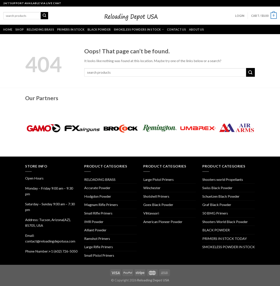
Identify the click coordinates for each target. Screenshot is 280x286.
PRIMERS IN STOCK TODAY (224, 238)
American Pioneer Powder (162, 222)
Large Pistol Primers (158, 179)
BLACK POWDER (99, 29)
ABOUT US (196, 29)
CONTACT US (176, 29)
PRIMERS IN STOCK (70, 29)
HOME (7, 29)
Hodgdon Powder (97, 196)
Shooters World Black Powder (225, 222)
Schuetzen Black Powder (221, 196)
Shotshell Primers (156, 196)
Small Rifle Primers (98, 213)
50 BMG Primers (215, 213)
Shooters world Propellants (222, 179)
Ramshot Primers (97, 238)
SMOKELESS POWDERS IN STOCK (139, 29)
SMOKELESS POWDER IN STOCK (228, 247)
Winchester (152, 188)
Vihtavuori (151, 213)
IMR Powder (93, 222)
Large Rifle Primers (98, 247)
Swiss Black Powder (217, 188)
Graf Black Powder (216, 204)
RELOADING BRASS (40, 29)
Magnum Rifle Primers (101, 204)
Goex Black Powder (158, 204)
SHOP (19, 29)
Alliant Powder (95, 230)
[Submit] (250, 72)
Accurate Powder (97, 188)
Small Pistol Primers (99, 255)
